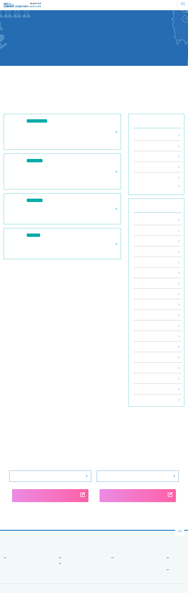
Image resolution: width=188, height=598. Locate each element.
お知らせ (175, 562)
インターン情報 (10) (147, 156)
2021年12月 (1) (144, 325)
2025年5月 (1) (143, 230)
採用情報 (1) (142, 146)
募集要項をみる (50, 476)
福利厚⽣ (119, 579)
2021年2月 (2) (143, 357)
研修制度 (119, 574)
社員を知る (68, 568)
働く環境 (119, 568)
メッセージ (12, 568)
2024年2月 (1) (143, 272)
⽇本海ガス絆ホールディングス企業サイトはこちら (31, 551)
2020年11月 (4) (144, 389)
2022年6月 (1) (143, 304)
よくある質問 (176, 568)
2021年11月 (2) (144, 336)
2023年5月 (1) (143, 294)
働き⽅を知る (122, 562)
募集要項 (175, 574)
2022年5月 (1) (143, 315)
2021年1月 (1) (143, 368)
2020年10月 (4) (144, 399)
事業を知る (68, 562)
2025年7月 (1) (143, 220)
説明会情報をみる (138, 476)
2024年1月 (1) (143, 283)
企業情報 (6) (142, 177)
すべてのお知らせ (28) (149, 135)
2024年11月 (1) (144, 251)
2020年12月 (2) (144, 378)
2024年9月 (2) (143, 262)
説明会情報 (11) (144, 167)
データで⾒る (14, 574)
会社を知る (13, 562)
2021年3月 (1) (143, 346)
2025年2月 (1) (143, 241)
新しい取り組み (15, 579)
